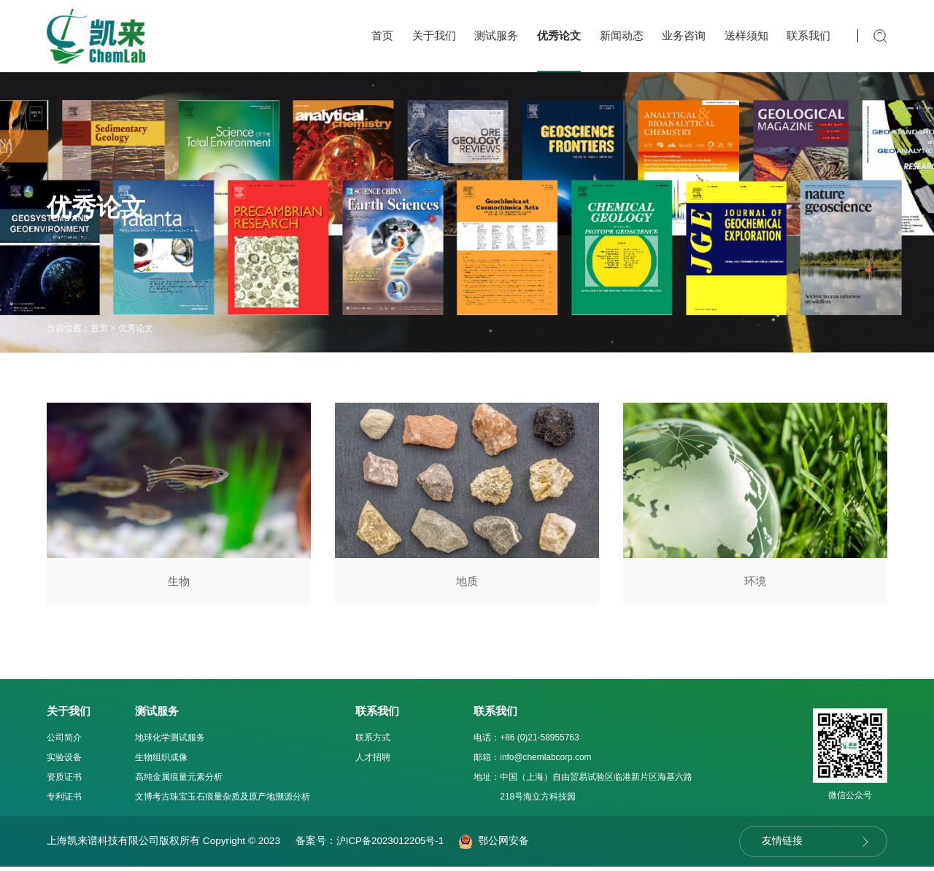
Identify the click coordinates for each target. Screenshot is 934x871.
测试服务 (496, 35)
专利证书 (64, 801)
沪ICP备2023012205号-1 (393, 845)
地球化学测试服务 (170, 742)
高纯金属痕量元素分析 (179, 781)
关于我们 (434, 35)
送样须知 (746, 35)
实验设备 (64, 761)
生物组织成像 (161, 761)
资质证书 (64, 781)
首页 (382, 35)
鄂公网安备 (498, 845)
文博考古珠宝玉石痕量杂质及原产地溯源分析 (222, 801)
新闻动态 (622, 35)
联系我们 (808, 35)
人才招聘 (372, 761)
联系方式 (372, 742)
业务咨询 (684, 35)
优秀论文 (559, 35)
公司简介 (64, 742)
